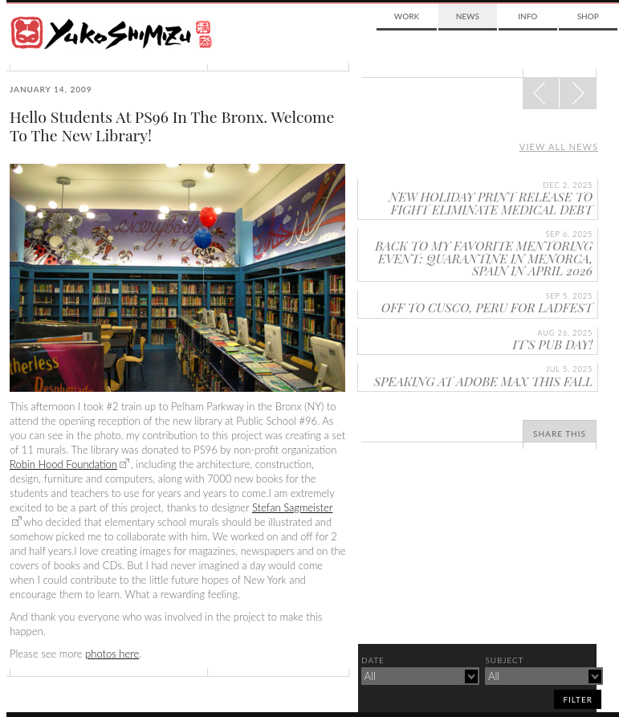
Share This (559, 433)
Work (406, 16)
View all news (558, 146)
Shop (588, 16)
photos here (112, 653)
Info (527, 16)
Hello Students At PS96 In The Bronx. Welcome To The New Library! (172, 126)
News (467, 16)
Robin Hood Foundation (63, 464)
